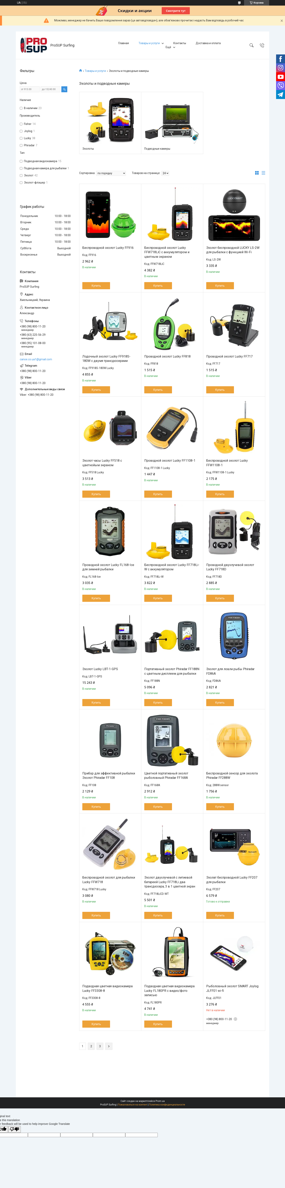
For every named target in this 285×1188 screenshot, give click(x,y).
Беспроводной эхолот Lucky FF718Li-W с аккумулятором (171, 567)
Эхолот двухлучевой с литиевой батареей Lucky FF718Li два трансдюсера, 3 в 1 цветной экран (169, 882)
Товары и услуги (149, 43)
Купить (96, 285)
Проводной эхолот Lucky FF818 (167, 356)
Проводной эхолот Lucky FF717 (229, 356)
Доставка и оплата (208, 43)
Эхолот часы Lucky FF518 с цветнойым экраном (102, 463)
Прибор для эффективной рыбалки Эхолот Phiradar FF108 (108, 775)
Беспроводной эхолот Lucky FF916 (108, 248)
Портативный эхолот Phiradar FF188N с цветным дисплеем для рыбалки (171, 671)
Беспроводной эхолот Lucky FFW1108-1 (227, 463)
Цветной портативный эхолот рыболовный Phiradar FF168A (166, 775)
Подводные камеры (157, 148)
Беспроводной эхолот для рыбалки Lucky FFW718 (108, 880)
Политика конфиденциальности (167, 1104)
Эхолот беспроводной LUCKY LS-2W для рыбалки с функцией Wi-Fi (232, 250)
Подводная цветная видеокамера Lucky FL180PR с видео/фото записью (169, 990)
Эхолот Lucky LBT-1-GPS (100, 669)
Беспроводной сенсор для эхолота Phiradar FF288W (232, 775)
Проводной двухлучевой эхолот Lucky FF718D (230, 567)
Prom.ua (160, 1101)
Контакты (179, 43)
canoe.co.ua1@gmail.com (36, 359)
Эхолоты (88, 148)
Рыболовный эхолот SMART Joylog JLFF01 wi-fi (232, 988)
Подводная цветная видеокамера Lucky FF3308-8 (107, 988)
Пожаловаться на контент (132, 1104)
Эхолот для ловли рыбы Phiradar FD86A (230, 671)
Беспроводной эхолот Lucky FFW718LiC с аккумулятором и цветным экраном (166, 252)
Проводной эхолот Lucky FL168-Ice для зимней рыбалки (108, 567)
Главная (123, 43)
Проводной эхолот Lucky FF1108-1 (169, 460)
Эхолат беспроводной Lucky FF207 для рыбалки (231, 880)
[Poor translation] (14, 1129)
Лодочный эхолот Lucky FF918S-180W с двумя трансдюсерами (106, 359)
